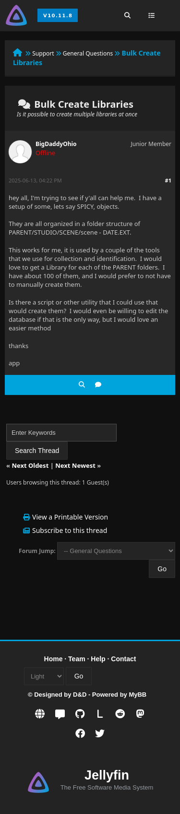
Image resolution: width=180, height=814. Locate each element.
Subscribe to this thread (69, 530)
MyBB (137, 694)
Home (53, 659)
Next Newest (75, 465)
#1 (168, 180)
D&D (79, 694)
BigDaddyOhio (56, 144)
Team (76, 659)
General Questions (88, 53)
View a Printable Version (70, 516)
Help (98, 659)
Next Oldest (30, 465)
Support (43, 53)
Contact (123, 659)
